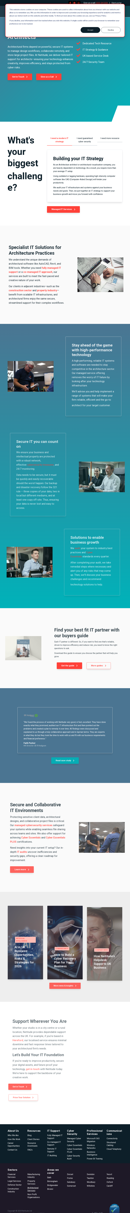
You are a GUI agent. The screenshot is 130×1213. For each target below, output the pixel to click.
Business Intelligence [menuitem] (92, 1153)
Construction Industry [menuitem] (13, 1190)
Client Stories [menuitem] (33, 1139)
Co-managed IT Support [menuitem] (54, 1143)
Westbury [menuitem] (91, 1182)
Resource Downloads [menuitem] (32, 1144)
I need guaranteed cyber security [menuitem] (85, 140)
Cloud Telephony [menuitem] (114, 1149)
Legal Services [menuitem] (14, 1181)
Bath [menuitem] (49, 1177)
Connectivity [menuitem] (112, 1138)
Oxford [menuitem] (110, 1182)
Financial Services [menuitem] (11, 1175)
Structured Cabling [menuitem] (111, 1143)
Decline (111, 30)
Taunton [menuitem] (90, 1178)
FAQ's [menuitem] (29, 1150)
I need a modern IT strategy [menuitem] (59, 140)
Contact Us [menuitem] (12, 1150)
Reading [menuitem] (110, 1178)
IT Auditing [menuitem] (52, 1155)
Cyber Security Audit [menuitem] (73, 1157)
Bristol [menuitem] (50, 1189)
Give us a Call (49, 77)
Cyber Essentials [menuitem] (74, 1145)
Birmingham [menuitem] (52, 1181)
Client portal (116, 3)
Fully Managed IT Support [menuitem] (54, 1136)
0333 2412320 (100, 3)
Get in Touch (20, 77)
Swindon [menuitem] (90, 1174)
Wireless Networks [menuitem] (91, 1146)
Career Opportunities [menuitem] (14, 1144)
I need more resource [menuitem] (109, 138)
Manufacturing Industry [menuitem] (33, 1175)
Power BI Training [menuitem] (94, 1158)
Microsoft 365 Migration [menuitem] (93, 1140)
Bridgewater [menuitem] (52, 1185)
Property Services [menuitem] (31, 1182)
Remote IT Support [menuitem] (51, 1150)
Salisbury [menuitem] (71, 1182)
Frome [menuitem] (70, 1178)
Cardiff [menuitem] (110, 1186)
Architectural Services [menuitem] (32, 1189)
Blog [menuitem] (29, 1135)
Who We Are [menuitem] (13, 1135)
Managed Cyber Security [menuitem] (74, 1140)
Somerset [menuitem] (71, 1186)
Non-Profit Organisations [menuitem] (33, 1195)
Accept (90, 30)
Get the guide (69, 665)
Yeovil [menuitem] (109, 1174)
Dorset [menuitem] (70, 1174)
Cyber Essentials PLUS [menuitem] (74, 1150)
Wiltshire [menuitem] (91, 1186)
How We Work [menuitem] (14, 1139)
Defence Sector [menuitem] (15, 1185)
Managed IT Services (63, 209)
